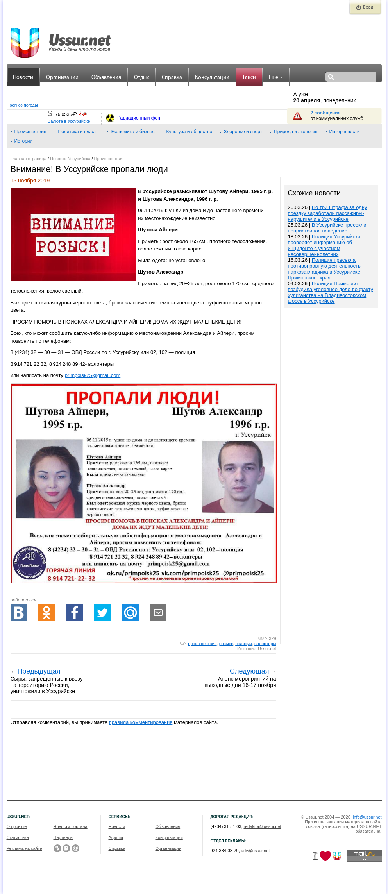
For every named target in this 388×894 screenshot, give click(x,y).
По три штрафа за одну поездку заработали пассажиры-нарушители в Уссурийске (327, 213)
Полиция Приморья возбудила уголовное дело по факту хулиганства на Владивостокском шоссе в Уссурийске (330, 292)
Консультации (212, 77)
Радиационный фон (138, 118)
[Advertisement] (331, 477)
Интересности (344, 131)
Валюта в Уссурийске (69, 121)
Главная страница (28, 158)
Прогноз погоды (22, 105)
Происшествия (30, 131)
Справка (172, 77)
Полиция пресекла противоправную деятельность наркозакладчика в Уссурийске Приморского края (324, 269)
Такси (249, 77)
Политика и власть (78, 131)
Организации (62, 77)
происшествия (202, 643)
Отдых (141, 77)
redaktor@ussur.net (262, 826)
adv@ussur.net (255, 850)
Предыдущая (38, 671)
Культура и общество (189, 131)
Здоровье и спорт (243, 131)
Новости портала (71, 826)
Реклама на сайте (24, 848)
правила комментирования (141, 722)
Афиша (116, 837)
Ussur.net (267, 648)
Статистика (18, 837)
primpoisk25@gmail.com (93, 375)
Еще (276, 77)
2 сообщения (326, 113)
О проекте (17, 826)
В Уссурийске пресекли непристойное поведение (327, 228)
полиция (243, 643)
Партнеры (63, 837)
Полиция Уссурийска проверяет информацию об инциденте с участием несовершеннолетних (324, 245)
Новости (23, 77)
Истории (23, 141)
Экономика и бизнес (133, 131)
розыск (226, 643)
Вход (368, 7)
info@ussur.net (367, 817)
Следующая (249, 671)
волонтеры (265, 643)
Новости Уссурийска (70, 158)
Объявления (106, 77)
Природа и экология (295, 131)
